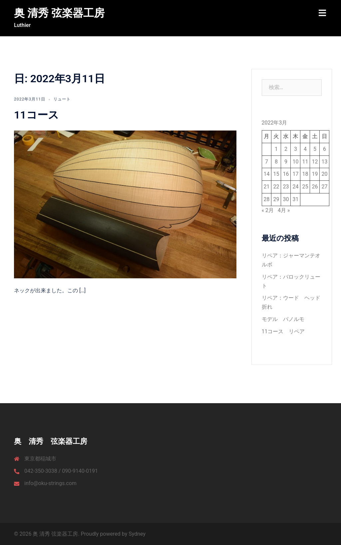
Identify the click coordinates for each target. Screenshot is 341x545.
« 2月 (268, 210)
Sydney (137, 534)
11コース (36, 115)
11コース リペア (283, 331)
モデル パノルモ (283, 319)
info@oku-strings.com (50, 483)
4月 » (284, 210)
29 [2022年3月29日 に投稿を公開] (276, 199)
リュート (62, 99)
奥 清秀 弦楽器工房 (59, 13)
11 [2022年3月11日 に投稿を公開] (305, 161)
